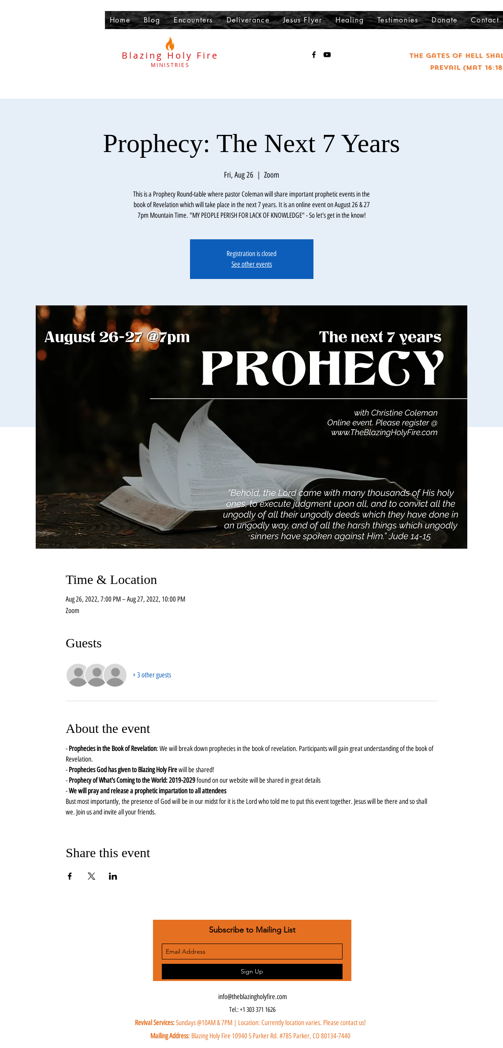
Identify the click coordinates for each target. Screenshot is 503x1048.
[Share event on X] (91, 876)
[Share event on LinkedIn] (113, 876)
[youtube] (327, 54)
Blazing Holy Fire (170, 55)
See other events (251, 264)
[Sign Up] (252, 971)
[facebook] (313, 54)
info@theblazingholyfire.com (252, 996)
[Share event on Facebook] (70, 876)
